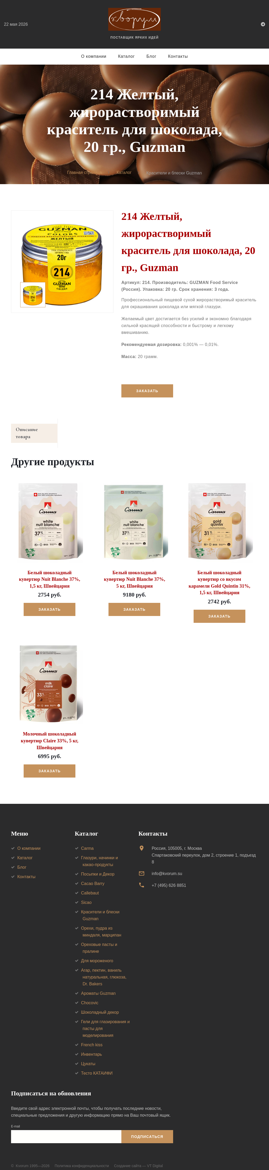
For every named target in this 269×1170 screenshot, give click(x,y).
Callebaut (90, 886)
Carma (87, 841)
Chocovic (90, 996)
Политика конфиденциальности (82, 1159)
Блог (152, 56)
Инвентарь (91, 1047)
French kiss (92, 1038)
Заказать (147, 391)
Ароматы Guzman (98, 986)
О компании (93, 56)
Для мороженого (97, 954)
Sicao (86, 895)
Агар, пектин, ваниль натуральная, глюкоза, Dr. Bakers (104, 970)
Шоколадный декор (100, 1005)
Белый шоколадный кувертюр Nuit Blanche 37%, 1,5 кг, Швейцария (49, 573)
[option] (62, 262)
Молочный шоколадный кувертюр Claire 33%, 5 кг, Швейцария (49, 734)
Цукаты (88, 1057)
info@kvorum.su (167, 866)
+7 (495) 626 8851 (169, 878)
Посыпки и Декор (98, 867)
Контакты (178, 56)
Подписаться (147, 1130)
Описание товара (36, 430)
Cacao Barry (93, 876)
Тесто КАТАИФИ (97, 1066)
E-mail (15, 1119)
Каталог (126, 56)
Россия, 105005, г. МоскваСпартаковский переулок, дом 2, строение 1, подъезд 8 (204, 848)
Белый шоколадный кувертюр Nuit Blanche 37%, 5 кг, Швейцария (134, 573)
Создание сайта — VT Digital (138, 1159)
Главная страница (84, 172)
